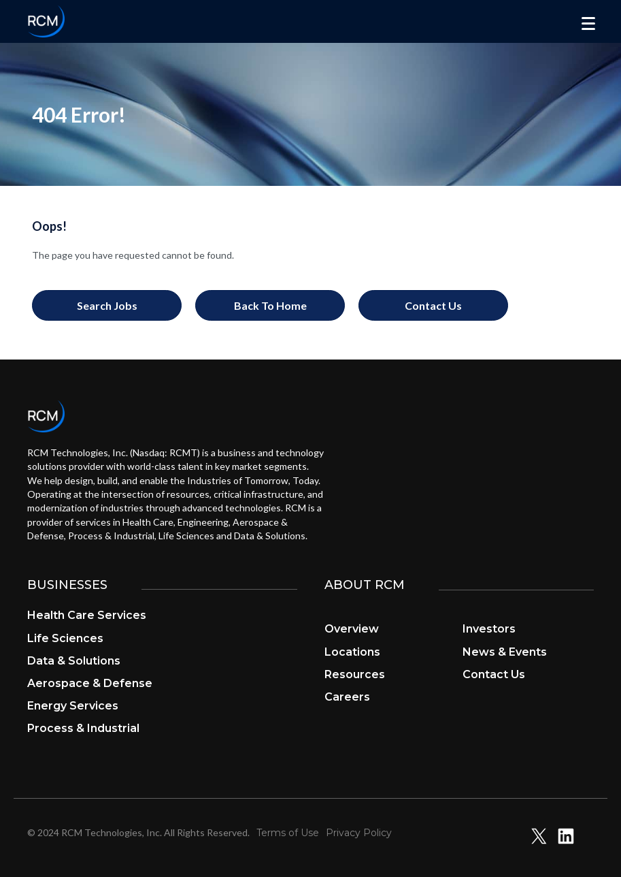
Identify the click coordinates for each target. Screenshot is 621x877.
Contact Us (494, 674)
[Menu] (588, 23)
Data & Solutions (73, 660)
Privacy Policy (359, 833)
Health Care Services (86, 615)
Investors (489, 628)
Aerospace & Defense (89, 683)
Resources (354, 674)
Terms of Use (287, 833)
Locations (352, 651)
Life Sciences (65, 638)
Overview (351, 628)
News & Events (505, 651)
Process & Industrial (83, 728)
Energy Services (72, 705)
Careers (347, 696)
